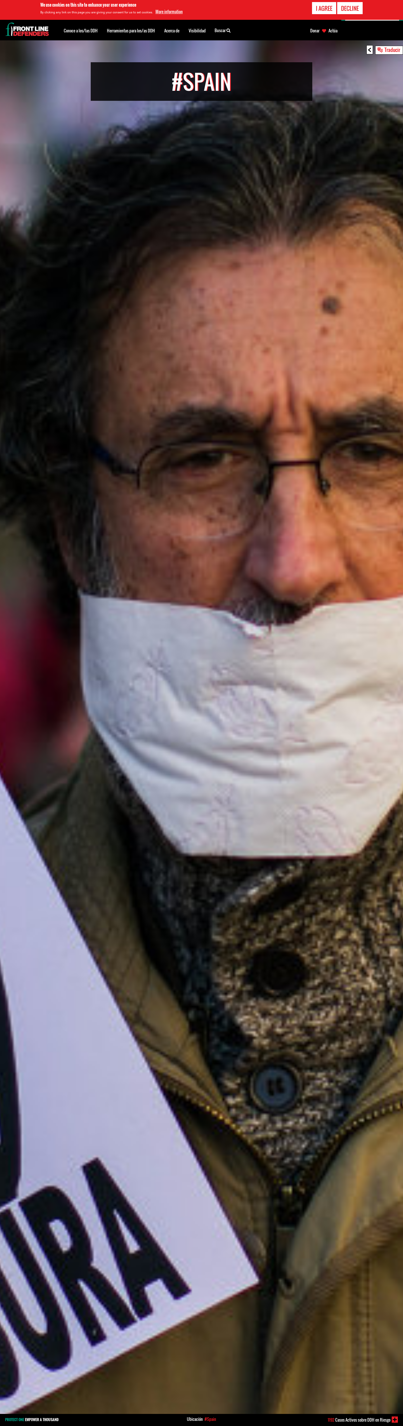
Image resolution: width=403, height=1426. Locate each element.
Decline (350, 8)
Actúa (332, 30)
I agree (324, 8)
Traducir (392, 49)
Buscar (223, 30)
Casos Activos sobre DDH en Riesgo (359, 1420)
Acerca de (171, 31)
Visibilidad (197, 31)
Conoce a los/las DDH (81, 31)
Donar (314, 30)
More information (169, 11)
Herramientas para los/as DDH (131, 31)
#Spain (210, 1419)
